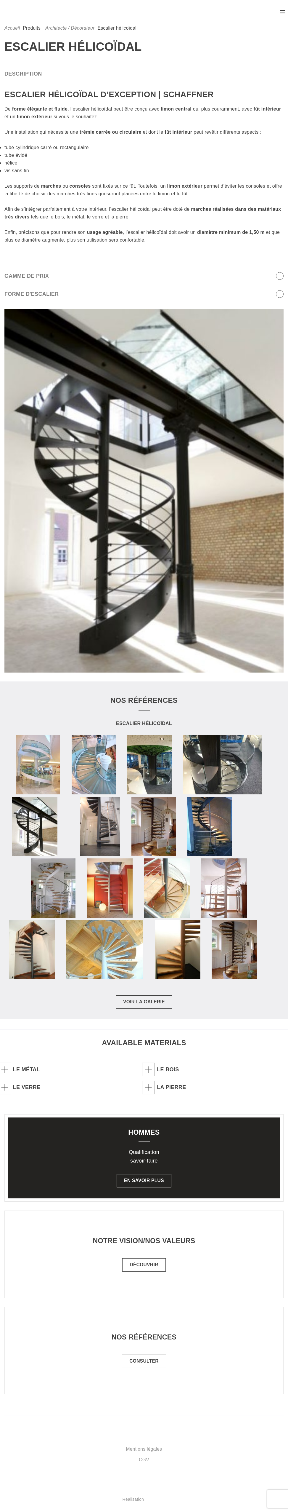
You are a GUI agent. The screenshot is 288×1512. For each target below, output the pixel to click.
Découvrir (144, 1266)
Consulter (144, 1362)
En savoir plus (143, 1182)
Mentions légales (144, 1450)
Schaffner (31, 13)
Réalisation (167, 1500)
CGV (144, 1461)
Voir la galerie (144, 1003)
